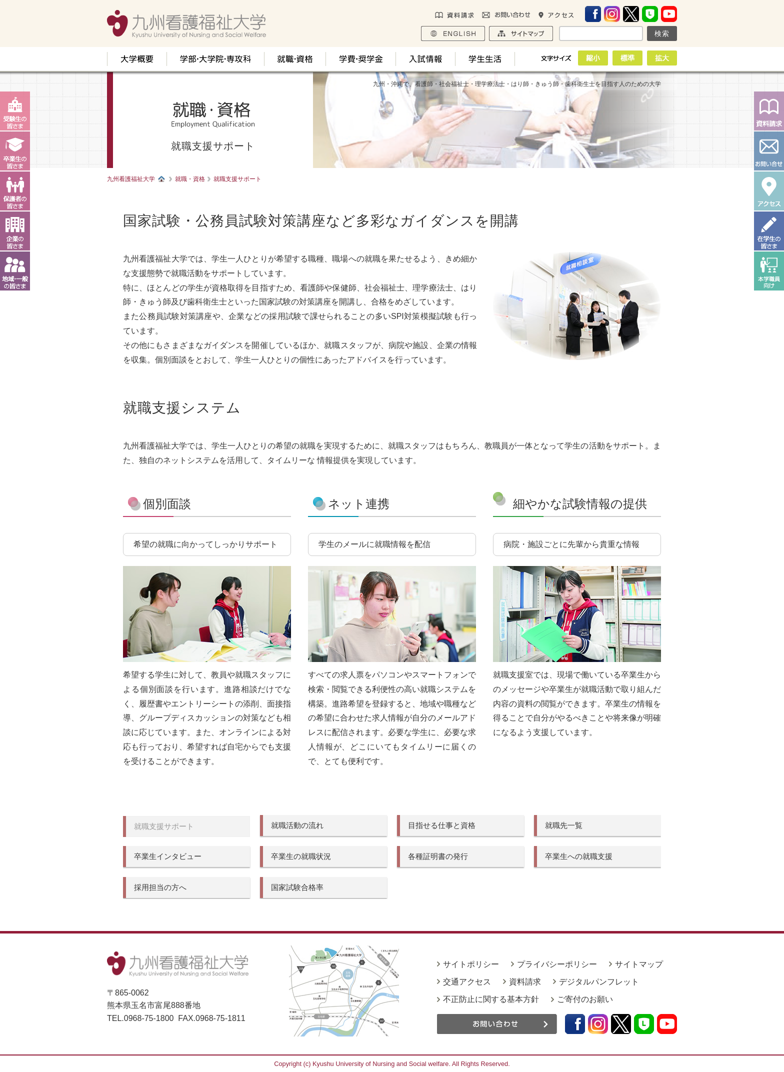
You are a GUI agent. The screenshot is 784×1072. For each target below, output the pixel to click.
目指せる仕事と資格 (442, 825)
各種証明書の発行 (438, 856)
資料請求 (525, 982)
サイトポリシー (471, 964)
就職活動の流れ (297, 825)
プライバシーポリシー (557, 964)
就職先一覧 (563, 825)
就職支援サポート (164, 826)
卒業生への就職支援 (578, 856)
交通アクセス (467, 982)
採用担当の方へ (160, 887)
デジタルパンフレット (599, 982)
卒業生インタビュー (168, 856)
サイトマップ (639, 964)
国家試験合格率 (297, 887)
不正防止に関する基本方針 (491, 999)
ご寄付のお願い (585, 999)
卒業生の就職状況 (301, 856)
